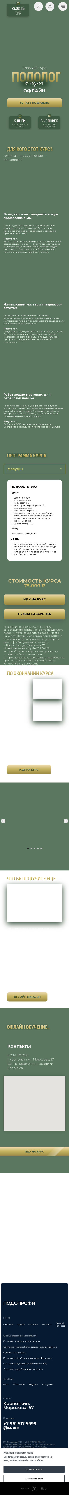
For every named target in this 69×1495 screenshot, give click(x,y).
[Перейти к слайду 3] (34, 848)
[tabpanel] (34, 521)
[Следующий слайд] (66, 821)
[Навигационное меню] (63, 6)
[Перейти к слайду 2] (31, 848)
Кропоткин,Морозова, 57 (18, 1405)
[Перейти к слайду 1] (28, 848)
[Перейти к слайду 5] (41, 848)
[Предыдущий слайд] (3, 821)
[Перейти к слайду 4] (38, 848)
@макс (11, 1427)
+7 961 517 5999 (19, 1423)
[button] (38, 6)
